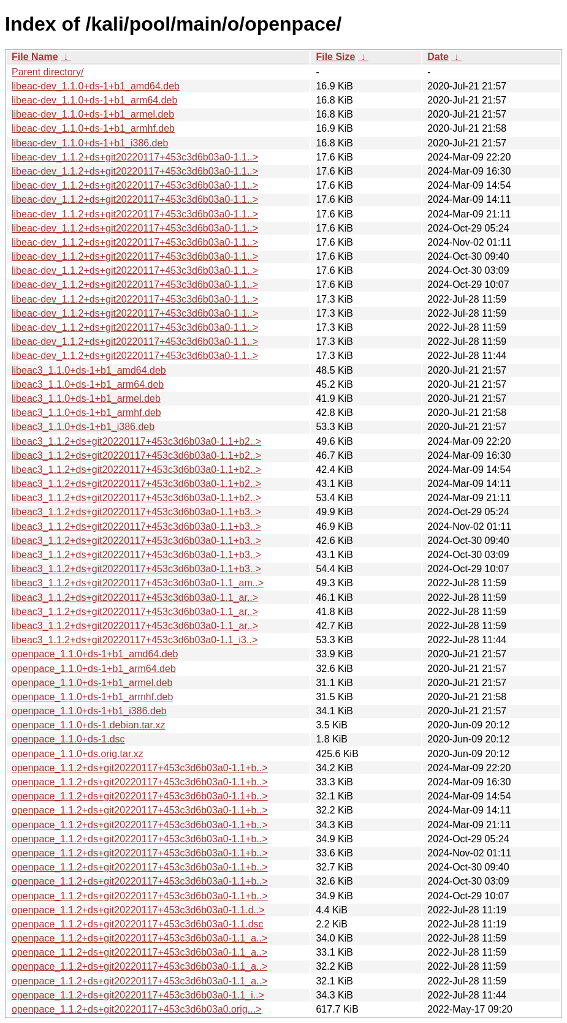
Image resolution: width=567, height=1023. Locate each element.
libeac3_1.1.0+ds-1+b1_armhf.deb (86, 412)
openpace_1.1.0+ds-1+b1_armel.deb (92, 683)
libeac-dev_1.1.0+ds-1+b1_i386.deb (90, 143)
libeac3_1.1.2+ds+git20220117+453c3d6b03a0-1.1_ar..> (135, 597)
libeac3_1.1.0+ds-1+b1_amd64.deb (89, 370)
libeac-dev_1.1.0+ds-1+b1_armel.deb (93, 114)
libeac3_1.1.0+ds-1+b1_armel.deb (86, 398)
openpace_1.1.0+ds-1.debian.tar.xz (88, 725)
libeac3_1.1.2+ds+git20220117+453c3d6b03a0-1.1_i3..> (134, 640)
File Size (335, 56)
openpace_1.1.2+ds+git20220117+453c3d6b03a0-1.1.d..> (138, 910)
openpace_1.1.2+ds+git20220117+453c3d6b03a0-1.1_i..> (138, 995)
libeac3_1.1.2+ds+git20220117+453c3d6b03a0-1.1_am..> (138, 583)
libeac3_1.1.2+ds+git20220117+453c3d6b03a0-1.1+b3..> (136, 512)
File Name (35, 56)
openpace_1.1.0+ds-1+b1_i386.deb (89, 711)
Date (438, 56)
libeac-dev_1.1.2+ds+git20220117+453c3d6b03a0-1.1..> (135, 157)
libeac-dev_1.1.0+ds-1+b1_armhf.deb (93, 128)
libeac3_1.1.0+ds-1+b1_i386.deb (83, 426)
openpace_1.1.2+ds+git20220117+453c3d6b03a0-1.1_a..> (139, 938)
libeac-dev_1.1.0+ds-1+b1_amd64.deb (96, 86)
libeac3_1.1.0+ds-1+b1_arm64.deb (88, 384)
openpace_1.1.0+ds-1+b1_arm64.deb (94, 668)
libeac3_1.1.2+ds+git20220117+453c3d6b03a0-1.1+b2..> (136, 441)
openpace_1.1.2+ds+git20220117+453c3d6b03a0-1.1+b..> (140, 768)
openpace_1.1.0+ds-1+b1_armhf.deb (92, 697)
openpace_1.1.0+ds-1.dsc (68, 739)
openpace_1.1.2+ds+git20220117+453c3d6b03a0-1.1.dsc (138, 924)
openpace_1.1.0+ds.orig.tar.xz (77, 754)
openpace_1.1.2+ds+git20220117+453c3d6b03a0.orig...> (136, 1009)
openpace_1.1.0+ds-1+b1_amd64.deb (95, 654)
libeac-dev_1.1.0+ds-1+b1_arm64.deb (94, 100)
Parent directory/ (47, 72)
